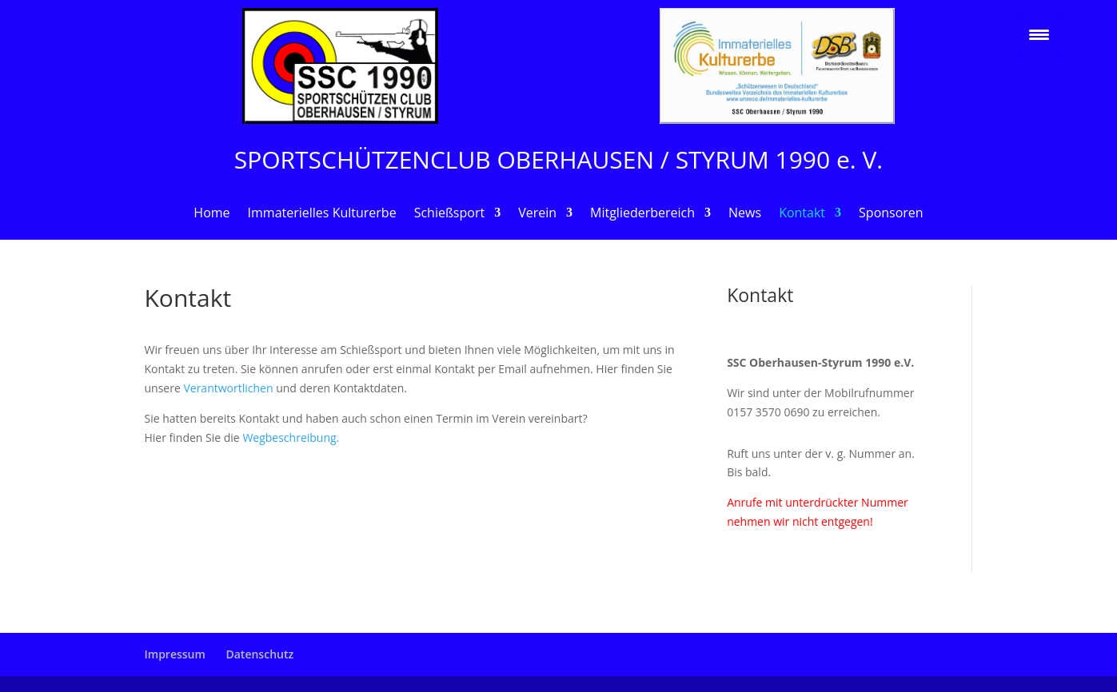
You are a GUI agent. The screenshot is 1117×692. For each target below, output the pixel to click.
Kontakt (802, 214)
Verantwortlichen (229, 388)
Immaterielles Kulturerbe (322, 214)
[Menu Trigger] (1039, 34)
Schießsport (449, 214)
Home (211, 214)
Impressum (175, 654)
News (744, 214)
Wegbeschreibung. (290, 437)
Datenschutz (259, 654)
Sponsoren (891, 214)
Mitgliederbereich (642, 214)
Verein (537, 214)
